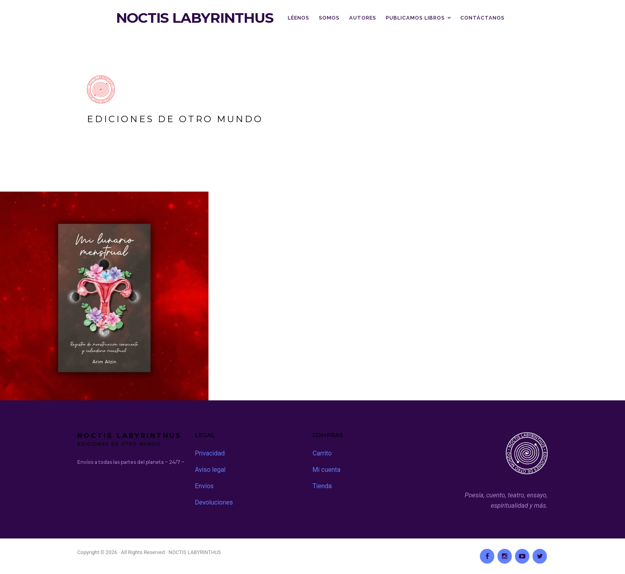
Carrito (322, 453)
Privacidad (210, 453)
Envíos (204, 486)
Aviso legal (210, 469)
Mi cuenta (326, 469)
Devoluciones (214, 502)
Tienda (322, 486)
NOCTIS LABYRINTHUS (194, 18)
